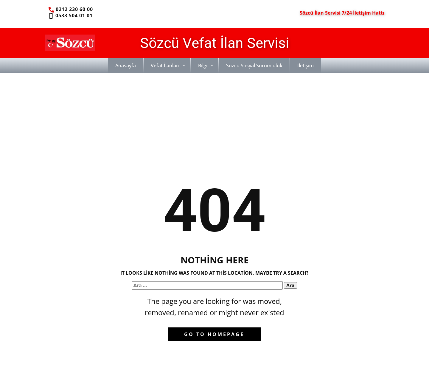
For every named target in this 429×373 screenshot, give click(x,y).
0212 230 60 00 (71, 9)
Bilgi (202, 65)
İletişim (305, 65)
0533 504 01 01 (70, 16)
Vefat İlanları (165, 65)
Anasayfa (125, 65)
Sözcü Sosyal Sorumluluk (254, 65)
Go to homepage (214, 334)
